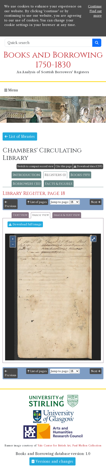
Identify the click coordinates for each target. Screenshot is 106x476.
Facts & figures (58, 183)
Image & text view (67, 215)
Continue (95, 6)
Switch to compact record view (35, 166)
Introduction (26, 175)
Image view (40, 215)
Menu (11, 90)
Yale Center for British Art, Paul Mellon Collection (69, 445)
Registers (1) (55, 175)
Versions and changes (52, 461)
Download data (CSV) (88, 166)
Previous (10, 204)
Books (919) (80, 175)
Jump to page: (60, 202)
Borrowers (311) (26, 183)
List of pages (37, 202)
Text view (20, 215)
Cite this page (64, 166)
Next (95, 202)
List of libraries (20, 136)
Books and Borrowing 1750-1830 (53, 60)
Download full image (25, 224)
